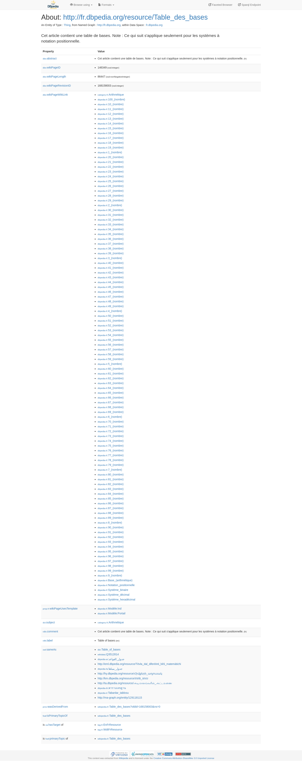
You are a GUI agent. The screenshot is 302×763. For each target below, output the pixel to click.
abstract (50, 58)
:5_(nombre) (110, 363)
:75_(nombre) (110, 445)
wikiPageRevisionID (57, 85)
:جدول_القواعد (111, 659)
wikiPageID (51, 67)
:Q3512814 (108, 654)
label (48, 640)
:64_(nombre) (110, 387)
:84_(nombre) (110, 493)
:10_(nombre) (110, 104)
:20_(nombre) (110, 157)
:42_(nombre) (110, 272)
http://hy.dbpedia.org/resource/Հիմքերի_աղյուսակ (130, 673)
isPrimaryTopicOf (55, 715)
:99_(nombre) (110, 570)
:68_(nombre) (110, 407)
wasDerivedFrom (55, 706)
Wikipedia (123, 758)
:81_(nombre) (110, 479)
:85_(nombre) (110, 498)
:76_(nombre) (110, 450)
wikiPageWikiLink (55, 94)
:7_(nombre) (110, 469)
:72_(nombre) (110, 431)
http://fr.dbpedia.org (109, 25)
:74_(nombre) (110, 440)
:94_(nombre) (110, 546)
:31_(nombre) (110, 214)
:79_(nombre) (110, 464)
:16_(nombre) (110, 133)
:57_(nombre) (110, 349)
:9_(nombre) (110, 575)
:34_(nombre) (110, 229)
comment (50, 631)
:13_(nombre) (110, 118)
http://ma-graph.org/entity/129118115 (120, 697)
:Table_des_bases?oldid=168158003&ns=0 (129, 706)
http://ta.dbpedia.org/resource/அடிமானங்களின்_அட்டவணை (135, 683)
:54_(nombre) (110, 335)
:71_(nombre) (110, 426)
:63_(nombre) (110, 383)
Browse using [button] (81, 4)
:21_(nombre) (110, 161)
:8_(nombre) (110, 522)
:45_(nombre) (110, 287)
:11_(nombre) (110, 109)
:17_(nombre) (110, 137)
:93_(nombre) (110, 541)
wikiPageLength (54, 76)
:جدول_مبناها (110, 668)
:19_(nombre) (110, 147)
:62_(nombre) (110, 378)
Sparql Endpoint (249, 4)
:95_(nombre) (110, 551)
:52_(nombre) (110, 325)
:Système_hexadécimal (116, 599)
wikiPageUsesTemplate (60, 608)
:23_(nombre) (110, 171)
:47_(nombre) (110, 296)
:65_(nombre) (110, 392)
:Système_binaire (113, 589)
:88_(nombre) (110, 513)
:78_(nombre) (110, 460)
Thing (67, 25)
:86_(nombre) (110, 503)
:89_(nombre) (110, 517)
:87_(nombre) (110, 508)
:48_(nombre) (110, 301)
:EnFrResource (109, 724)
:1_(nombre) (110, 152)
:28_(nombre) (110, 195)
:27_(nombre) (110, 190)
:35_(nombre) (110, 234)
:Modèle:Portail (111, 613)
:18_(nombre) (110, 142)
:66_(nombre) (110, 397)
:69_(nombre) (110, 412)
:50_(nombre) (110, 315)
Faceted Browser (220, 4)
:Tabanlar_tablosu (113, 692)
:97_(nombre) (110, 561)
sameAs (49, 649)
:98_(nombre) (110, 565)
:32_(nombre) (110, 219)
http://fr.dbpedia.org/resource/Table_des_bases (135, 17)
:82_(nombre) (110, 484)
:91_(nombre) (110, 532)
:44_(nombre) (110, 282)
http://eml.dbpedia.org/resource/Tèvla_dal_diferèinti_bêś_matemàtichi (139, 663)
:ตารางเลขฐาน (112, 688)
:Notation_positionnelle (116, 585)
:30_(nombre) (110, 210)
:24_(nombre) (110, 176)
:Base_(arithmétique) (115, 580)
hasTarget (52, 724)
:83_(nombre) (110, 488)
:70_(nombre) (110, 421)
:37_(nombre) (110, 243)
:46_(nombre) (110, 291)
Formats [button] (106, 4)
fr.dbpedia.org (154, 25)
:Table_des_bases (114, 715)
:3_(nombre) (110, 258)
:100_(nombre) (111, 99)
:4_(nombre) (110, 311)
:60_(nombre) (110, 368)
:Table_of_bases (109, 649)
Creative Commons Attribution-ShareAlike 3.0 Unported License (183, 758)
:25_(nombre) (110, 181)
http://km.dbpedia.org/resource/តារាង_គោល (123, 678)
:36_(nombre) (110, 238)
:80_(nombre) (110, 474)
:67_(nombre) (110, 402)
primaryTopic (55, 738)
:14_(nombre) (110, 123)
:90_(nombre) (110, 527)
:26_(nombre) (110, 186)
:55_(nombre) (110, 339)
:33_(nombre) (110, 224)
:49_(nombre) (110, 306)
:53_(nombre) (110, 330)
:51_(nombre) (110, 320)
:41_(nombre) (110, 267)
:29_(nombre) (110, 200)
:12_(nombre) (110, 113)
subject (49, 622)
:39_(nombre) (110, 253)
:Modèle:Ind (110, 608)
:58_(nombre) (110, 354)
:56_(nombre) (110, 344)
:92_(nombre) (110, 537)
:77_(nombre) (110, 455)
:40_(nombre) (110, 262)
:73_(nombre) (110, 436)
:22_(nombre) (110, 166)
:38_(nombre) (110, 248)
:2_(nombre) (110, 205)
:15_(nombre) (110, 128)
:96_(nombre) (110, 556)
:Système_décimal (113, 594)
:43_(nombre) (110, 277)
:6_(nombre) (110, 416)
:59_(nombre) (110, 359)
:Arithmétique (111, 94)
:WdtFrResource (110, 729)
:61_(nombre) (110, 373)
